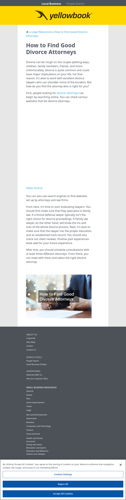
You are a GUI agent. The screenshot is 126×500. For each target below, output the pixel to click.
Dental (29, 395)
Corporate (30, 338)
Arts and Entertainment (36, 414)
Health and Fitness (34, 438)
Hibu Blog (30, 342)
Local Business (51, 4)
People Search (75, 4)
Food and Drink (33, 434)
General (29, 391)
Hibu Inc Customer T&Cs (37, 378)
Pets (28, 398)
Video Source (34, 188)
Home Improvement (35, 402)
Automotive (31, 418)
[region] (63, 479)
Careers (29, 346)
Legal (28, 410)
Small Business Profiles (36, 364)
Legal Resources (41, 32)
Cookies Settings (63, 474)
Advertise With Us (34, 374)
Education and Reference (37, 451)
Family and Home (34, 444)
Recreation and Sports (36, 447)
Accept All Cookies (63, 493)
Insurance (30, 441)
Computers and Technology (38, 426)
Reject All (63, 484)
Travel (29, 406)
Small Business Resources (41, 387)
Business (30, 422)
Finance (29, 430)
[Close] (120, 464)
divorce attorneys (68, 93)
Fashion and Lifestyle (35, 454)
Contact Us (31, 349)
